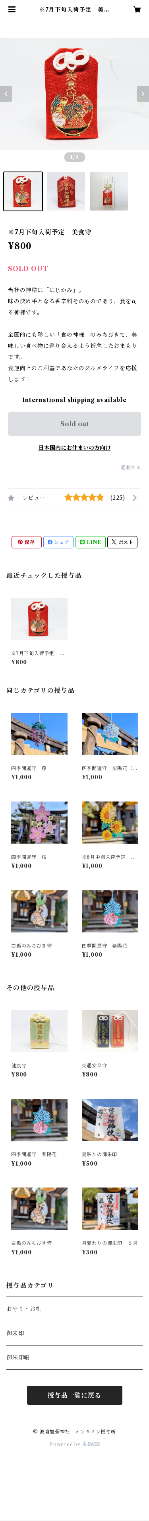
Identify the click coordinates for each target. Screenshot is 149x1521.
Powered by (74, 1444)
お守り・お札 (24, 1308)
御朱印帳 (18, 1357)
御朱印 (15, 1333)
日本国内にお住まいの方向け (75, 447)
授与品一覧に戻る (74, 1395)
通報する (131, 467)
